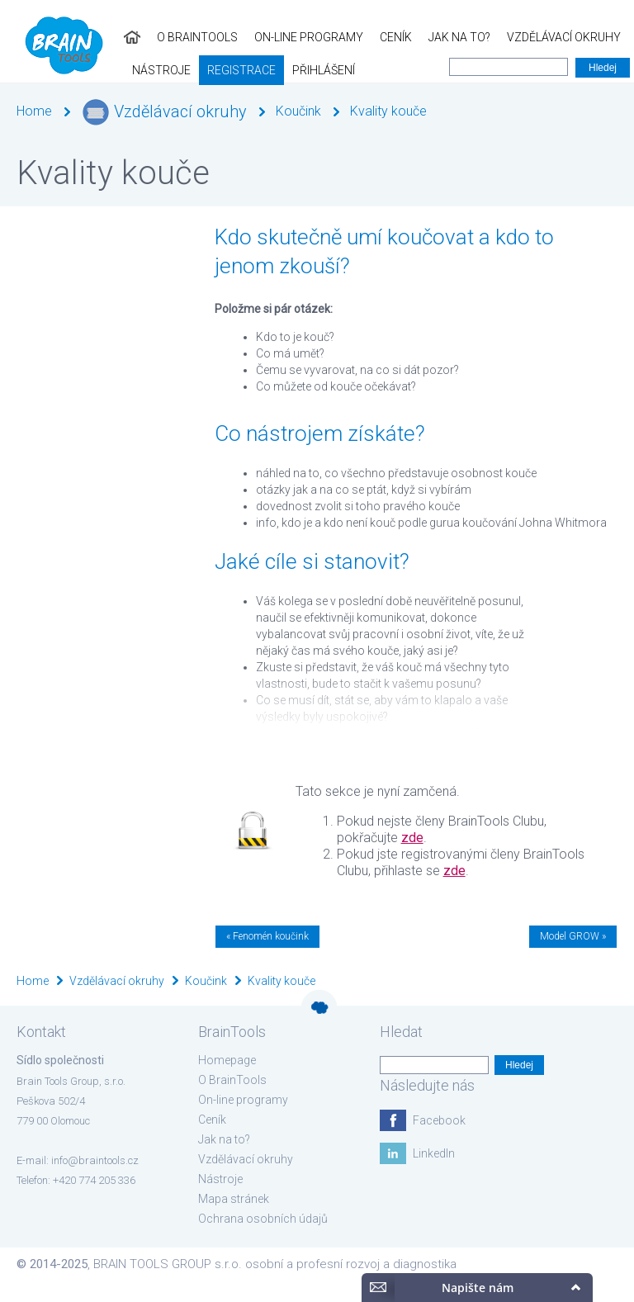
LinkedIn (434, 1153)
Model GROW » (573, 936)
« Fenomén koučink (267, 936)
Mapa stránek (233, 1198)
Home (34, 111)
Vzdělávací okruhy (440, 37)
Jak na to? (336, 37)
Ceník (272, 37)
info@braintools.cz (95, 1160)
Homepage (227, 1060)
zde (412, 837)
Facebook (439, 1120)
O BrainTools (73, 37)
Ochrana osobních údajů (263, 1218)
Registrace (42, 70)
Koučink (298, 111)
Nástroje (542, 37)
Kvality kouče (388, 111)
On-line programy (184, 37)
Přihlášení (124, 70)
